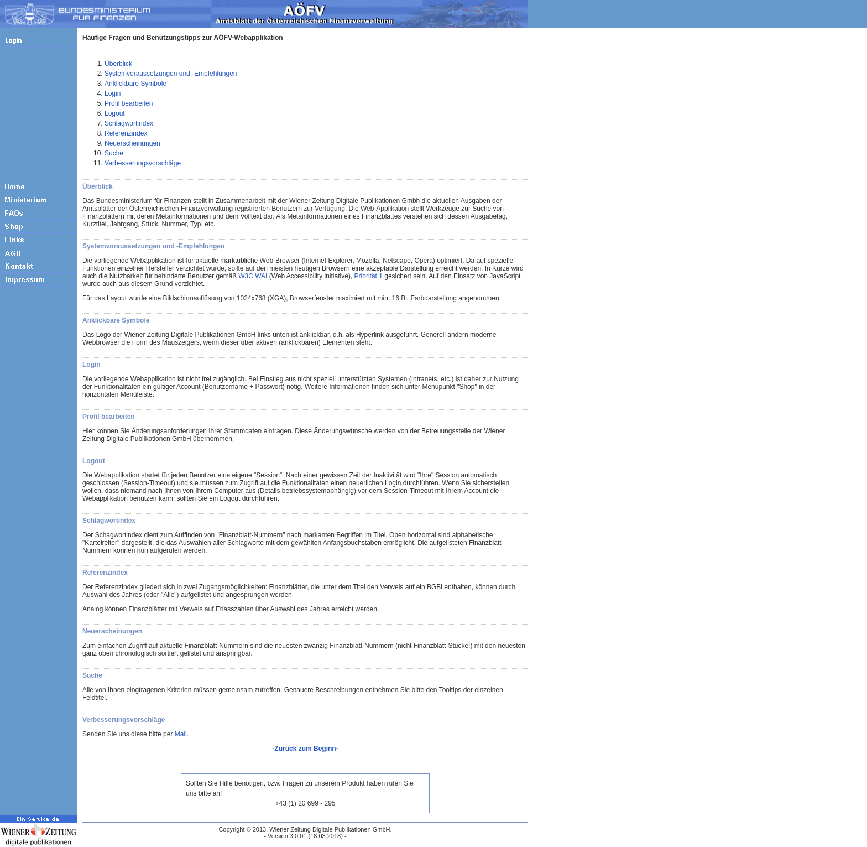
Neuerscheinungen (132, 143)
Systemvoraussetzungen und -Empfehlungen (171, 73)
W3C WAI (252, 276)
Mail (181, 734)
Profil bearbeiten (129, 103)
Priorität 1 (368, 276)
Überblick (118, 63)
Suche (114, 153)
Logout (115, 113)
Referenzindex (126, 133)
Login (113, 93)
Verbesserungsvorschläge (143, 163)
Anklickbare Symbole (135, 83)
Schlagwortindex (129, 123)
